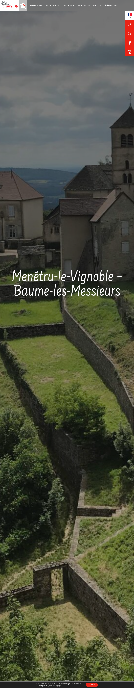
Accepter (92, 685)
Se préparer (52, 5)
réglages (58, 686)
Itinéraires (36, 5)
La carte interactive (89, 5)
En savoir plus (40, 686)
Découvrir (68, 5)
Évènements (111, 5)
